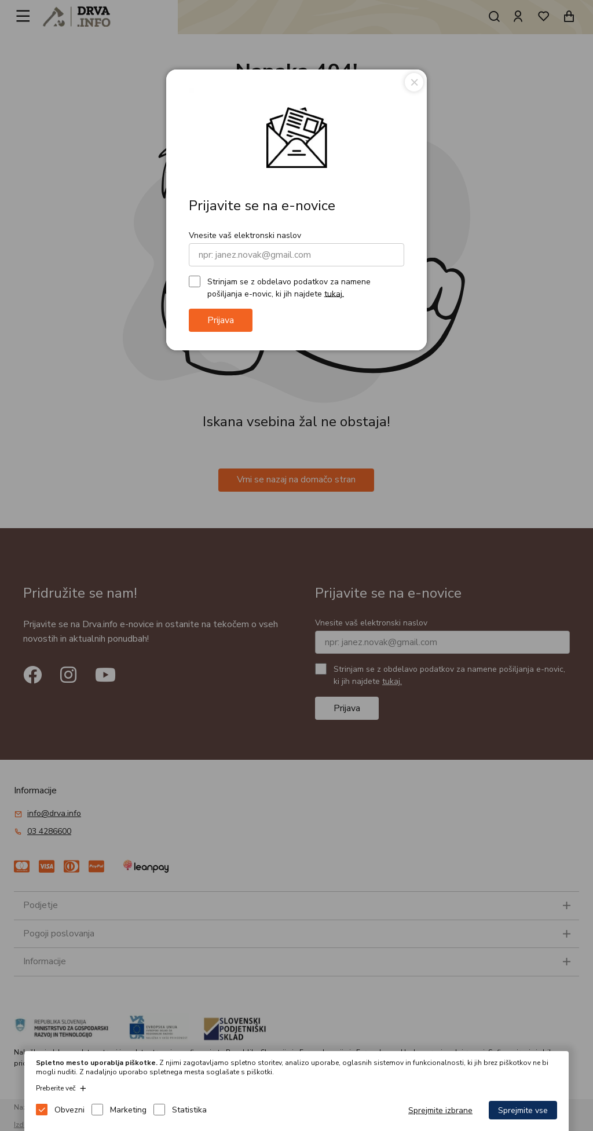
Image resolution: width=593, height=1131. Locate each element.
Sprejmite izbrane (440, 1110)
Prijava (220, 320)
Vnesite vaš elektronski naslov (245, 235)
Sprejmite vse (523, 1110)
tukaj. (334, 293)
